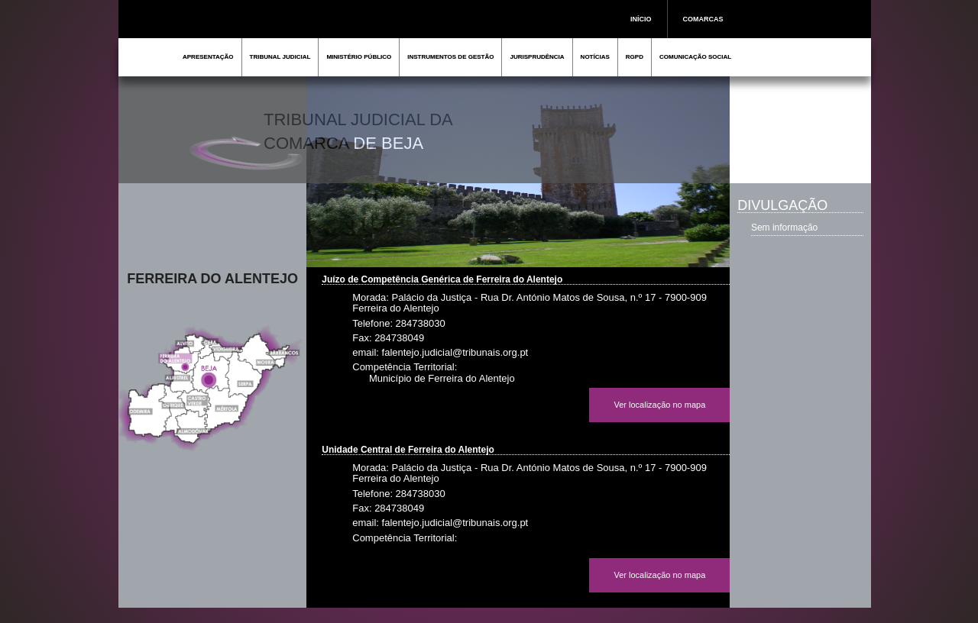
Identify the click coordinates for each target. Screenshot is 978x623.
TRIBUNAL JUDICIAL (280, 56)
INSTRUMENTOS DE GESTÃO (450, 56)
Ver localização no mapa (659, 404)
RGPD (634, 56)
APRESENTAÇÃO (208, 56)
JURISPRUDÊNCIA (537, 56)
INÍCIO (641, 19)
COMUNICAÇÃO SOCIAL (695, 56)
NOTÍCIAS (595, 56)
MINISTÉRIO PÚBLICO (358, 56)
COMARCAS (703, 19)
